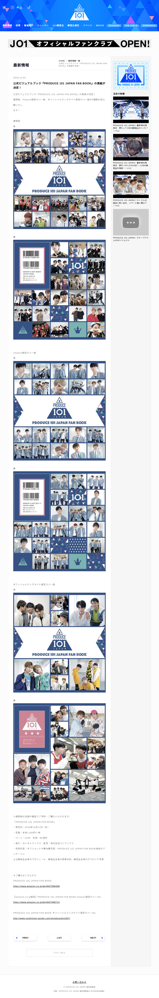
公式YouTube (20, 7)
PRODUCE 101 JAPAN (79, 12)
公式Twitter (4, 7)
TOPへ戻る (59, 953)
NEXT (93, 938)
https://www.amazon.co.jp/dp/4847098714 (36, 902)
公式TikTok (28, 7)
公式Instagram (12, 7)
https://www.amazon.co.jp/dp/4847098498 (36, 886)
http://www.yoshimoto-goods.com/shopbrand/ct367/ (41, 918)
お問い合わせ (79, 982)
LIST (59, 938)
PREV (26, 938)
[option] (79, 43)
